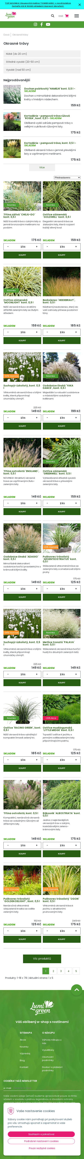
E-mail (7, 1088)
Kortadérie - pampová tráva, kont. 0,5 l (49, 143)
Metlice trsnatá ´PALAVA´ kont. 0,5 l (59, 643)
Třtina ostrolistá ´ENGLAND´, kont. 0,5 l (21, 472)
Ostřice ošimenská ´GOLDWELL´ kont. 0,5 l (57, 216)
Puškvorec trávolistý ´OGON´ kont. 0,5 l (61, 900)
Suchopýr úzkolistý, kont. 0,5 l (21, 387)
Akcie (23, 1039)
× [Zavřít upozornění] (79, 4)
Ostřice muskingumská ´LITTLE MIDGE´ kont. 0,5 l (58, 729)
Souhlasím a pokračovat (41, 1134)
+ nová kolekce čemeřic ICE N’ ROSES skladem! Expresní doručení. (41, 4)
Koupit (22, 255)
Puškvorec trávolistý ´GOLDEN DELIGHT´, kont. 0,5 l (21, 900)
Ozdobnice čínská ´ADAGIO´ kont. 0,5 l (21, 558)
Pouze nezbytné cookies (42, 1148)
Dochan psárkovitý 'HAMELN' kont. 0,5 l (48, 88)
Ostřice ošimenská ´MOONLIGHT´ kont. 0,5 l (18, 301)
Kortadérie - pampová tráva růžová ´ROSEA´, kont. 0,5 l (47, 117)
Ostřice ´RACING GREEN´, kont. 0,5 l (22, 729)
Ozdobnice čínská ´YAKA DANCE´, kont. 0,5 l (58, 387)
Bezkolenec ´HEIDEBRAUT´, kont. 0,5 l (59, 301)
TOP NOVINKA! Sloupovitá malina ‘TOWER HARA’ (30, 3)
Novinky (24, 1046)
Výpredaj (25, 1053)
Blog (22, 1060)
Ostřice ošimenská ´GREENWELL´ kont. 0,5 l (57, 472)
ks (23, 246)
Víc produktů (42, 959)
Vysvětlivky (48, 1050)
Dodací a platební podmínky (52, 1069)
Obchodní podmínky (48, 1058)
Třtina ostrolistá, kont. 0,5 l (20, 813)
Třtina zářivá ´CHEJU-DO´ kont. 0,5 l (19, 216)
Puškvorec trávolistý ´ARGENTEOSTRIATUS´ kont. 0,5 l (60, 559)
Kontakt (24, 1067)
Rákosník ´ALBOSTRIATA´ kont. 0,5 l (62, 814)
